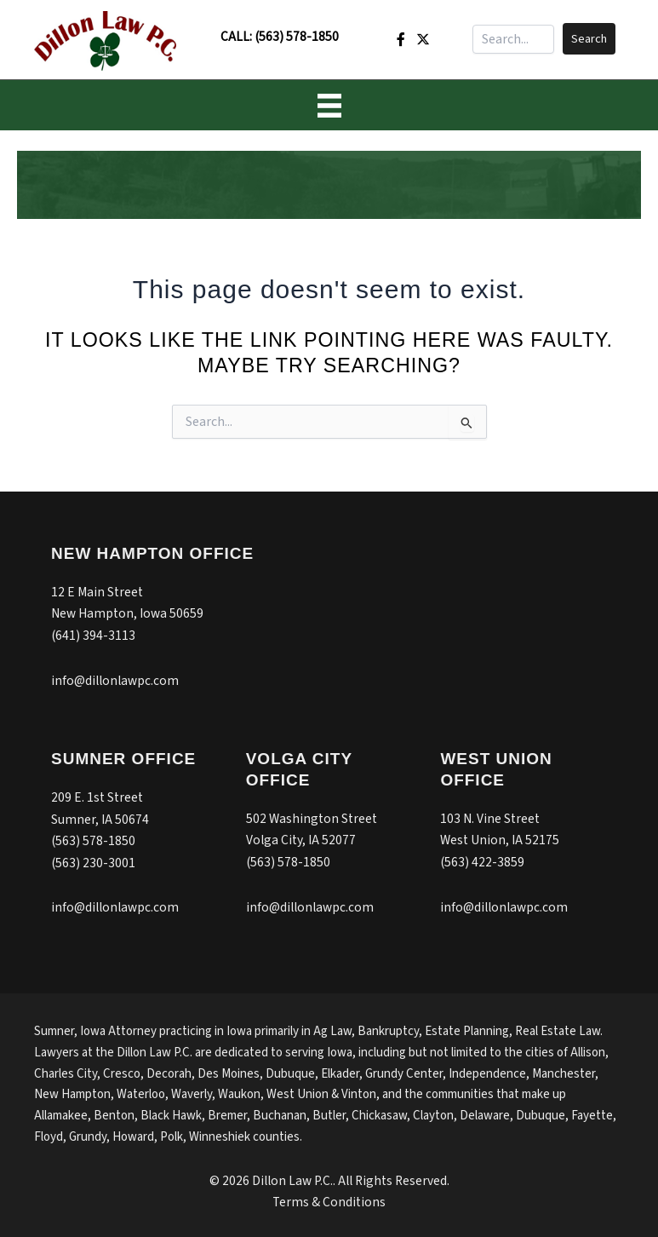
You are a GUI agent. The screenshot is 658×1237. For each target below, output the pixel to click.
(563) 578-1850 (297, 36)
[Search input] (513, 39)
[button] (589, 39)
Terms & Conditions (329, 1202)
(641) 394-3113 (93, 635)
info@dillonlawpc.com (115, 680)
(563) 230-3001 (93, 863)
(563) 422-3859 (482, 862)
